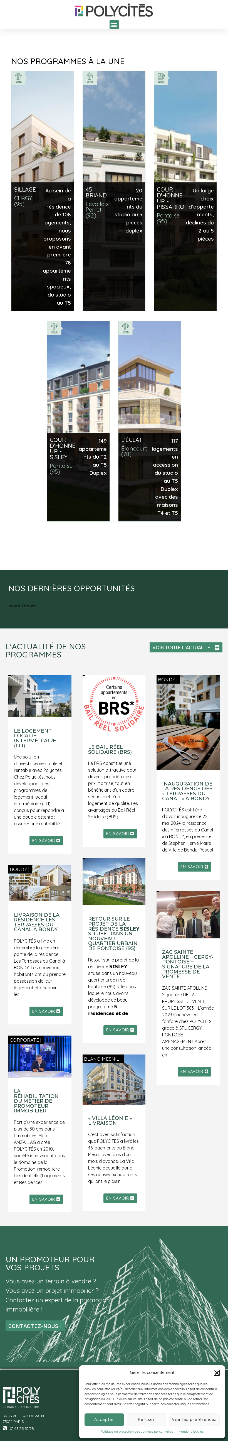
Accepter (104, 1419)
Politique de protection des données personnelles (137, 1431)
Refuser (146, 1419)
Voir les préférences (194, 1419)
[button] (217, 1373)
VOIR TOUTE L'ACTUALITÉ (181, 647)
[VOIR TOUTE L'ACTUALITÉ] (217, 647)
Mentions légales (191, 1431)
